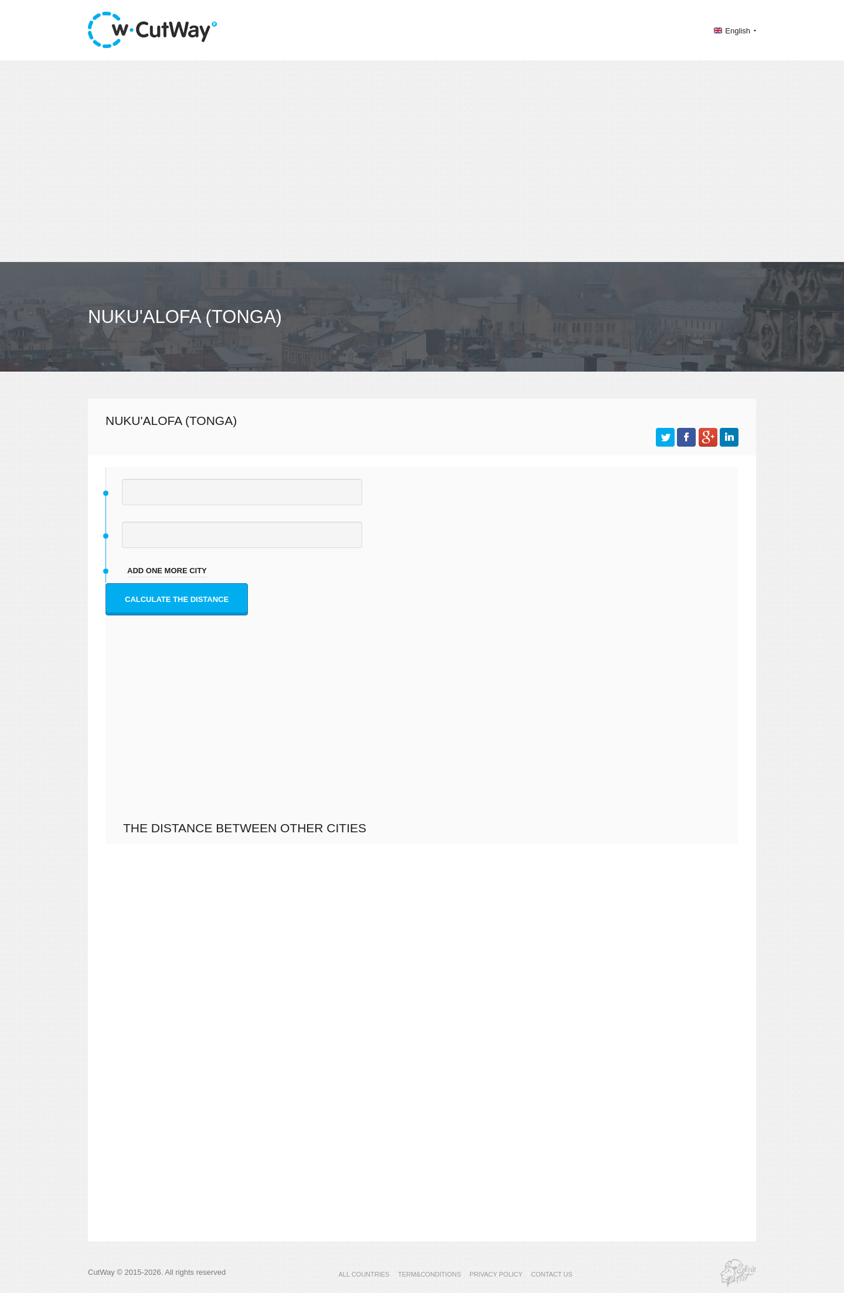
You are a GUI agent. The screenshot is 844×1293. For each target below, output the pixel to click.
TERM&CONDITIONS (429, 1274)
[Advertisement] (422, 161)
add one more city (167, 570)
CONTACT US (552, 1274)
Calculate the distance (177, 599)
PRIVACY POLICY (496, 1274)
